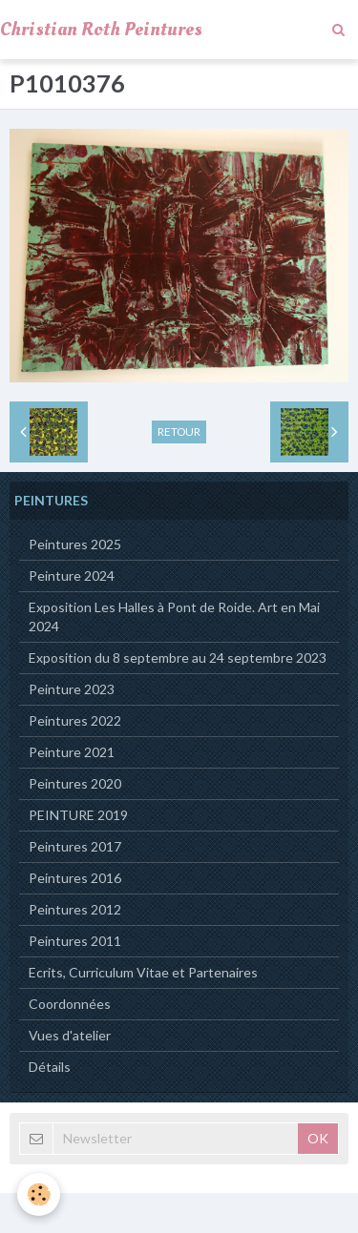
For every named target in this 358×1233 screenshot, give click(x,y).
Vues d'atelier (70, 1035)
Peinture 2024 (72, 575)
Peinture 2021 (72, 752)
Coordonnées (70, 1004)
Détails (50, 1066)
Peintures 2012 (75, 909)
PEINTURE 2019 (78, 815)
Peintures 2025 (75, 544)
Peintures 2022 (75, 720)
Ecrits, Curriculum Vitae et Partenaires (143, 972)
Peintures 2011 (75, 941)
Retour (179, 431)
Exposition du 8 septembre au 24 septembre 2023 (177, 657)
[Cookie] (38, 1194)
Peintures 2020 (75, 783)
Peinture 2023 (72, 689)
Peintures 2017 (75, 846)
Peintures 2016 (75, 878)
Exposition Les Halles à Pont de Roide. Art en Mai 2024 (174, 616)
